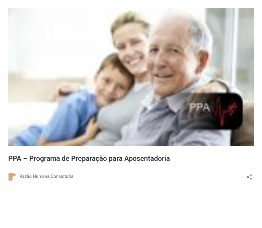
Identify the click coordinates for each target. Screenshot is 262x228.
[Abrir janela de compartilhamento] (249, 175)
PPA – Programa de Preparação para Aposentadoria (89, 158)
